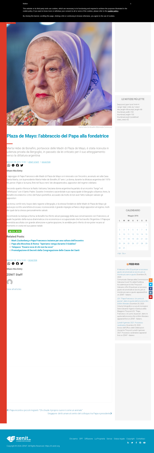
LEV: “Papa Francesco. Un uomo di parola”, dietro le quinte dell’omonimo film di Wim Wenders (132, 301)
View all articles (14, 289)
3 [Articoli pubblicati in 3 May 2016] (124, 230)
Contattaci (140, 439)
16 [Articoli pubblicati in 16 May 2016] (120, 239)
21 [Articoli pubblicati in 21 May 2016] (142, 239)
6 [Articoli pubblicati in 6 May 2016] (137, 230)
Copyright (130, 439)
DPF (81, 439)
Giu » (124, 253)
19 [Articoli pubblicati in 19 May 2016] (133, 239)
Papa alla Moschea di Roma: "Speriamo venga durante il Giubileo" (43, 244)
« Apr (119, 253)
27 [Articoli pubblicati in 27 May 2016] (137, 243)
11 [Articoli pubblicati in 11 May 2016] (128, 234)
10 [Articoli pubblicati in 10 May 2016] (124, 234)
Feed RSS (134, 264)
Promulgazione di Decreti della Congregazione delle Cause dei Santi (45, 250)
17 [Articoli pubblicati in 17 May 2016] (124, 239)
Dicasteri (46, 162)
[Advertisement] (59, 387)
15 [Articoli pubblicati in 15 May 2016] (146, 234)
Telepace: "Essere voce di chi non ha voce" (32, 247)
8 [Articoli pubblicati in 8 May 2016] (146, 230)
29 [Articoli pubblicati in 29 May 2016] (146, 243)
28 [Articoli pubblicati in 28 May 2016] (142, 243)
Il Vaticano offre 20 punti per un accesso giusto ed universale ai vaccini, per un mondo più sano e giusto (132, 272)
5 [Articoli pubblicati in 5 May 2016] (132, 230)
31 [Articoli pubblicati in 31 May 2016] (124, 248)
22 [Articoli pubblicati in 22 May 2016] (146, 239)
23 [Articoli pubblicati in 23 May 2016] (120, 243)
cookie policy (113, 11)
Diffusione (89, 439)
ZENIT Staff (33, 162)
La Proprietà (100, 439)
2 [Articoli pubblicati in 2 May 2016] (119, 230)
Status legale (119, 439)
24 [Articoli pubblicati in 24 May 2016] (124, 243)
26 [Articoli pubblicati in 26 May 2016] (133, 243)
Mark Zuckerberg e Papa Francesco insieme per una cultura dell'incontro (47, 240)
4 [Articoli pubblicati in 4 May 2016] (128, 230)
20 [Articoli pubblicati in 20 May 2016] (137, 239)
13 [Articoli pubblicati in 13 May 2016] (137, 234)
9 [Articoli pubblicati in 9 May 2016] (119, 234)
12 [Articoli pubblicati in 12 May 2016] (133, 234)
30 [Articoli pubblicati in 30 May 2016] (120, 248)
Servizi (109, 439)
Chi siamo (73, 439)
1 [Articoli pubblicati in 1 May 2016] (146, 225)
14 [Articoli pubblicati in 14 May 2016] (142, 234)
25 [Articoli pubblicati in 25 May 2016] (128, 243)
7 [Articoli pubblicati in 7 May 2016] (141, 230)
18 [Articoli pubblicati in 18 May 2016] (128, 239)
